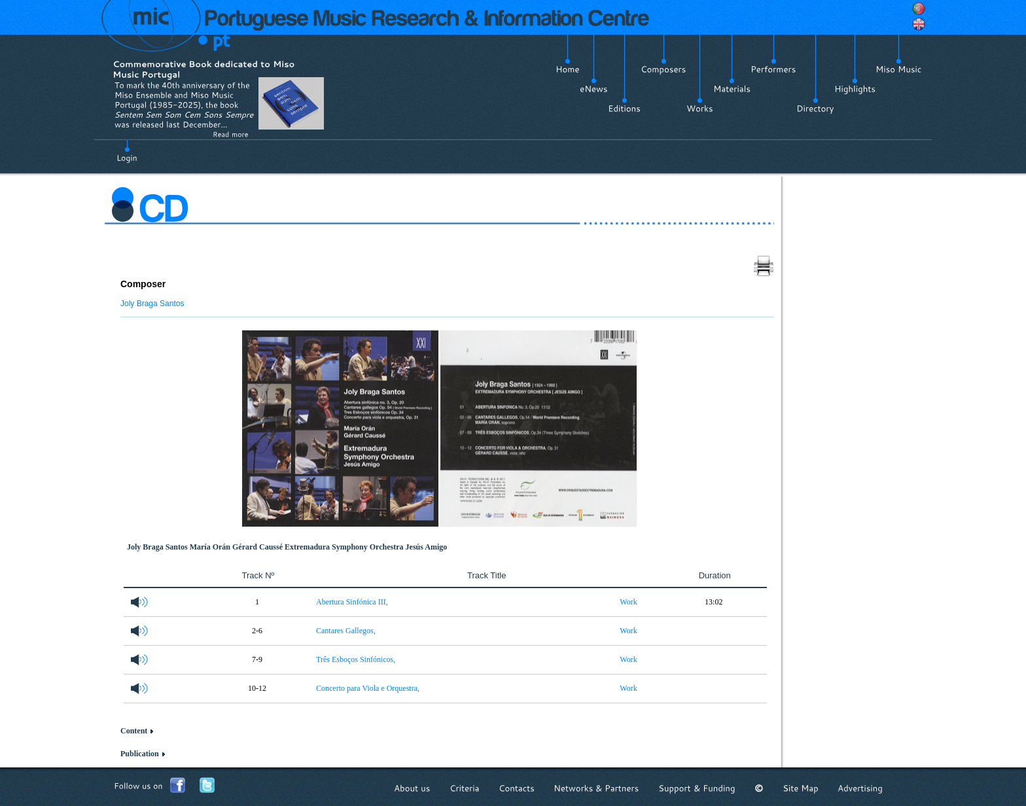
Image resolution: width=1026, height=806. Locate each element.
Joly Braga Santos (152, 303)
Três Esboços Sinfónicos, (355, 659)
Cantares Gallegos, (346, 630)
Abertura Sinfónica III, (352, 601)
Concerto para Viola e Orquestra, (367, 688)
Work (628, 601)
